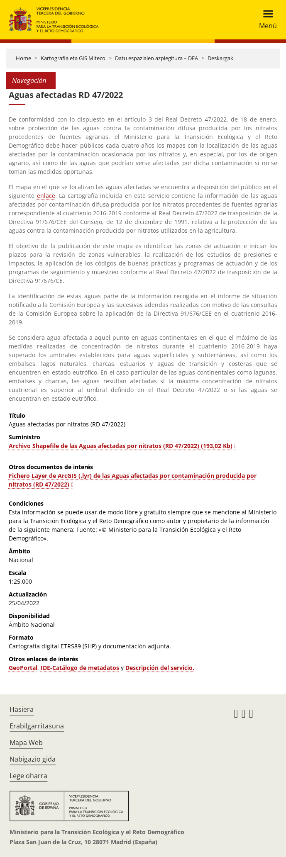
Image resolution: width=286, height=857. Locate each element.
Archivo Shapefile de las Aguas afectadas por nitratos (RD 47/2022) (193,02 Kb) (120, 446)
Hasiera (22, 709)
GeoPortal (23, 668)
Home (23, 58)
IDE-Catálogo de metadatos (80, 668)
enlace (46, 196)
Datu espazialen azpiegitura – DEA (156, 58)
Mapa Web (26, 742)
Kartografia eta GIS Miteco (73, 58)
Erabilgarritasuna (37, 725)
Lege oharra (28, 775)
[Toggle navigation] (265, 19)
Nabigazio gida (33, 759)
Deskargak (220, 58)
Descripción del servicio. (159, 668)
